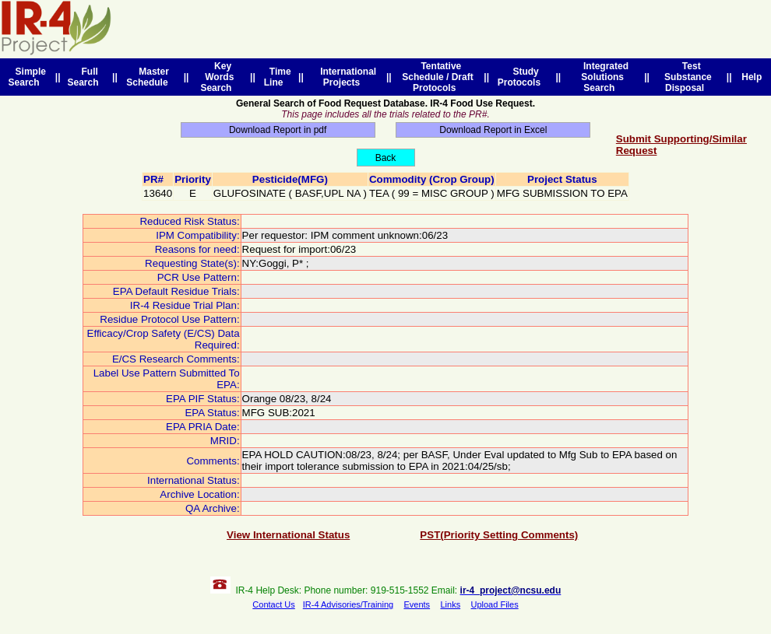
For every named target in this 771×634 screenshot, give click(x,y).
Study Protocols (522, 77)
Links (450, 604)
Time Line (277, 77)
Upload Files (495, 604)
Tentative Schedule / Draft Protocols (437, 77)
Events (416, 604)
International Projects (346, 77)
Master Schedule (149, 77)
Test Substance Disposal (688, 77)
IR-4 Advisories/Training (348, 604)
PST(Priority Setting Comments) (499, 535)
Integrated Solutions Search (603, 77)
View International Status (288, 535)
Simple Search (27, 77)
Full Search (85, 77)
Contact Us (273, 604)
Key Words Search (218, 77)
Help (752, 77)
